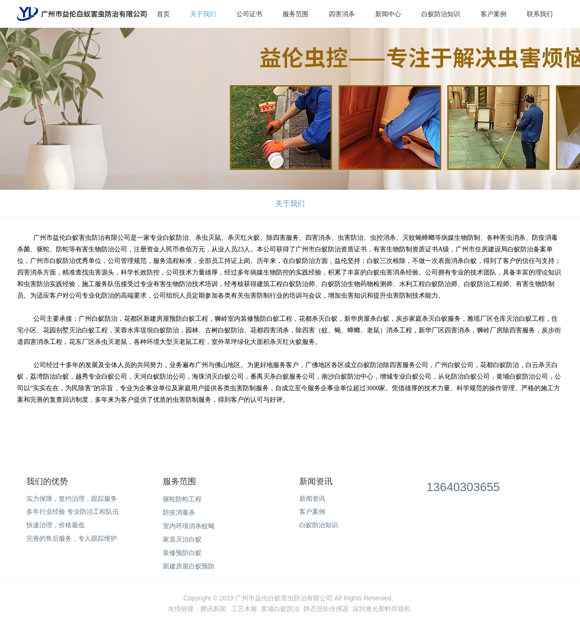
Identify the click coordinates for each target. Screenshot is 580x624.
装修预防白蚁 (182, 552)
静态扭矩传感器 (326, 608)
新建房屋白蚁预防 (189, 566)
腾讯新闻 (213, 608)
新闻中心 (388, 14)
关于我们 (203, 14)
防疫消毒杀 (179, 512)
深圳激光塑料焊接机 (381, 608)
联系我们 (540, 14)
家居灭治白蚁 (182, 539)
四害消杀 (342, 14)
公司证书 (249, 14)
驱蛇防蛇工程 (182, 499)
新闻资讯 (316, 481)
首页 (163, 14)
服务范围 (296, 14)
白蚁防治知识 (440, 14)
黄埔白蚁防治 (280, 608)
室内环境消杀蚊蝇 (189, 526)
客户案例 (493, 14)
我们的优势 (47, 481)
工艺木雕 (244, 608)
